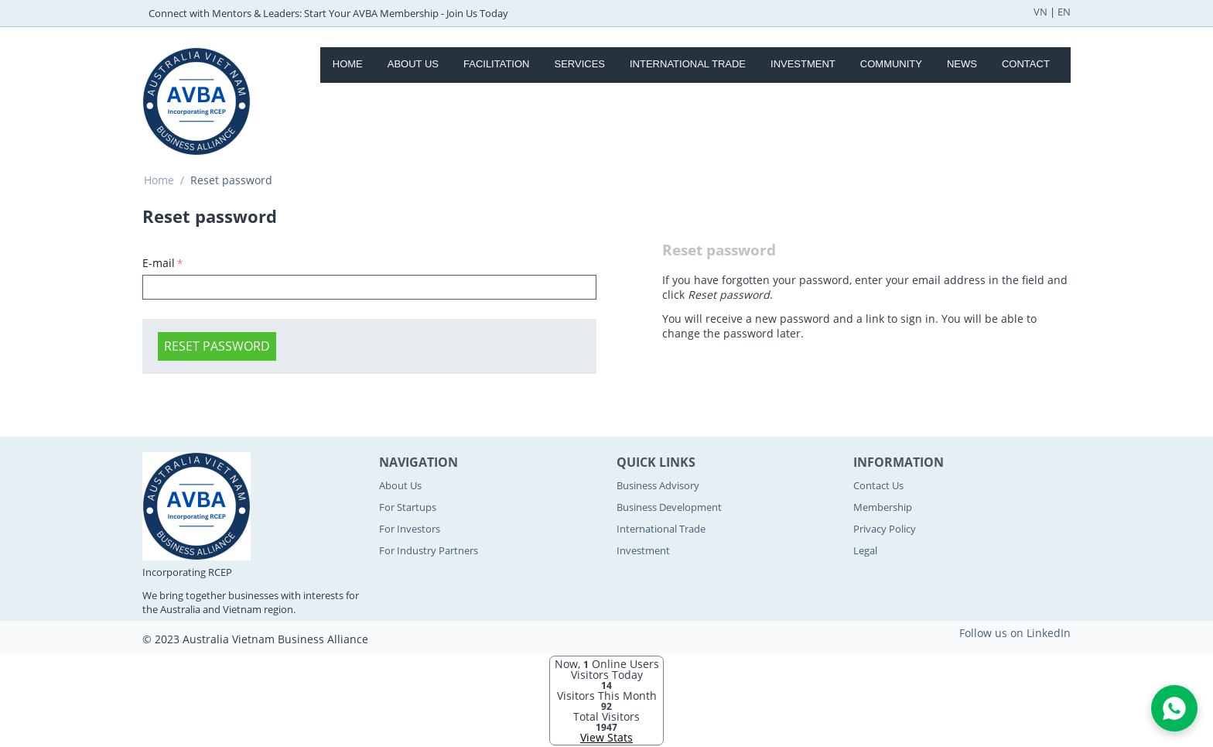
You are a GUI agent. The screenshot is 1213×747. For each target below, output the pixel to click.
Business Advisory (658, 485)
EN (1064, 12)
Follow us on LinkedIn (1015, 632)
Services (579, 64)
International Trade (688, 64)
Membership (882, 507)
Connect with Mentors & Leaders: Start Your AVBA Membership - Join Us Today (328, 13)
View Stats (606, 737)
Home (348, 64)
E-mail (158, 262)
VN (1040, 12)
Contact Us (878, 485)
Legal (865, 550)
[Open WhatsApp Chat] (1174, 708)
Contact (1026, 64)
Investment (803, 64)
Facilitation (496, 64)
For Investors (409, 529)
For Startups (407, 507)
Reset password (217, 346)
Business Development (669, 507)
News (962, 64)
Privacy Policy (884, 529)
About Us (413, 64)
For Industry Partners (428, 550)
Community (891, 64)
